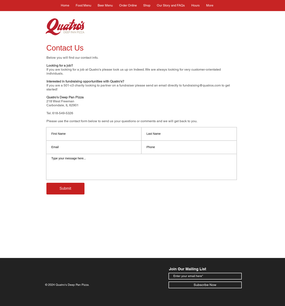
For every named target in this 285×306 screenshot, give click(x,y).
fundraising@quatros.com (202, 85)
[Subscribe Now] (205, 285)
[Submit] (65, 188)
